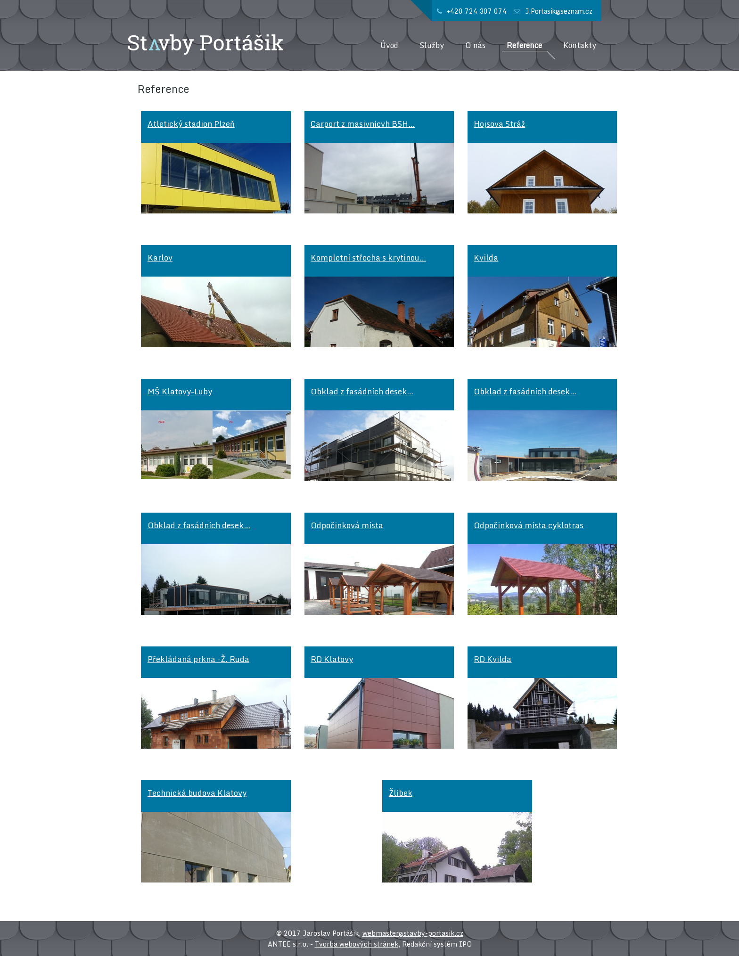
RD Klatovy (332, 659)
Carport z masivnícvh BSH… (363, 123)
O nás (475, 45)
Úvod (389, 45)
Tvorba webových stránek (356, 944)
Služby (431, 45)
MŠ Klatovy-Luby (180, 391)
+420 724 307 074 (477, 11)
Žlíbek (400, 792)
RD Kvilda (492, 659)
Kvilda (486, 257)
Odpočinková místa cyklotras (528, 525)
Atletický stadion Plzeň (191, 123)
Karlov (160, 257)
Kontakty (579, 45)
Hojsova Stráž (499, 123)
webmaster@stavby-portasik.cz (412, 933)
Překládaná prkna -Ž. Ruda (198, 659)
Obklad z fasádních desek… (362, 391)
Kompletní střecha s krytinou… (368, 257)
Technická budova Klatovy (197, 792)
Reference (524, 45)
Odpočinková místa (347, 525)
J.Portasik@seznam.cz (558, 11)
